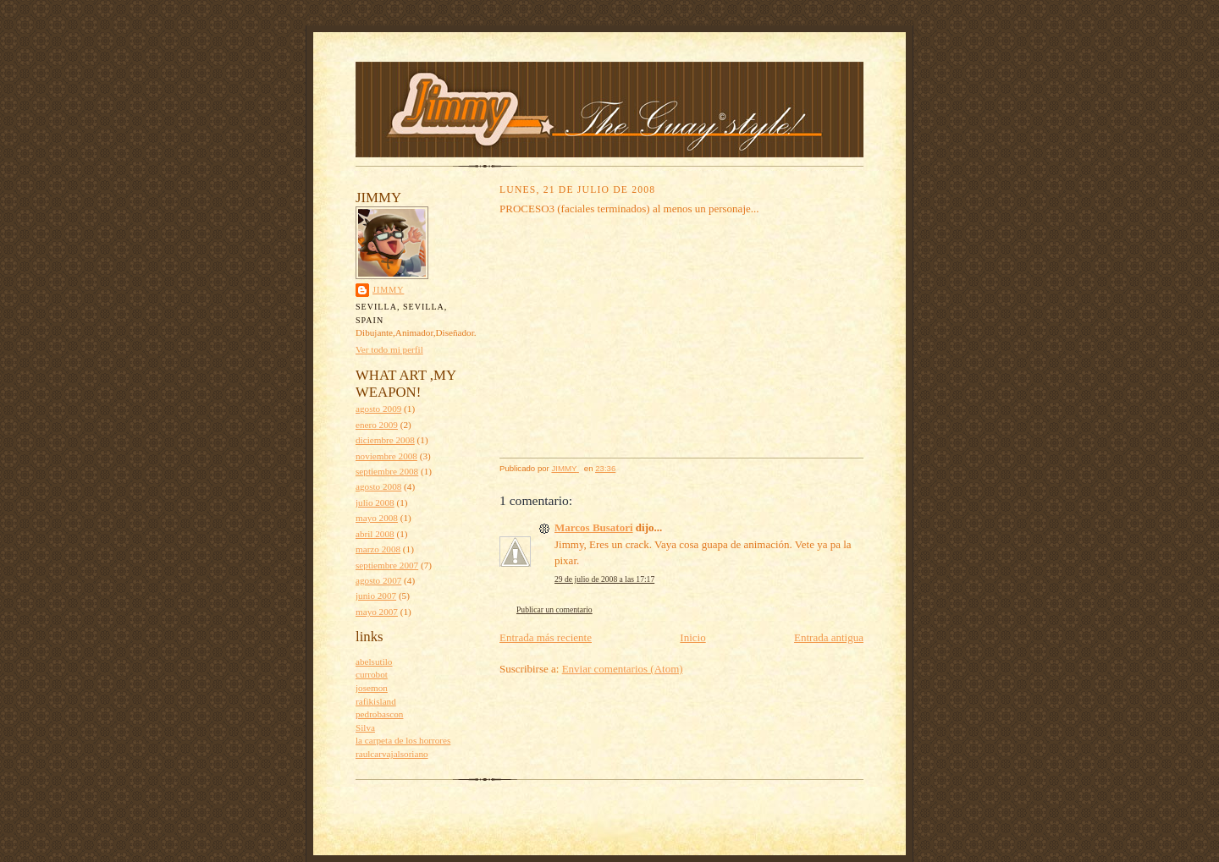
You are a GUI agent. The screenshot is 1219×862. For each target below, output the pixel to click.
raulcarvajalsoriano (392, 754)
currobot (372, 674)
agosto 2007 (378, 580)
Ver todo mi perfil (389, 349)
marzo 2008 (378, 549)
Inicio (692, 637)
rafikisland (376, 701)
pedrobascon (379, 714)
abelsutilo (374, 661)
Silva (365, 727)
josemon (372, 688)
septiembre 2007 (387, 565)
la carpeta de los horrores (403, 740)
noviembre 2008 (386, 456)
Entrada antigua (828, 637)
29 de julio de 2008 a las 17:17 (604, 579)
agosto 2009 (378, 409)
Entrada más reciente (545, 637)
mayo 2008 (377, 518)
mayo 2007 (377, 612)
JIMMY (388, 289)
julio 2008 (375, 502)
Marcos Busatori (593, 527)
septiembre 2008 (387, 471)
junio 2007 (376, 595)
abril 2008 (375, 534)
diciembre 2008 (385, 440)
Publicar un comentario (554, 609)
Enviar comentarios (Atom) (622, 668)
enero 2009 (377, 425)
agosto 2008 (378, 486)
